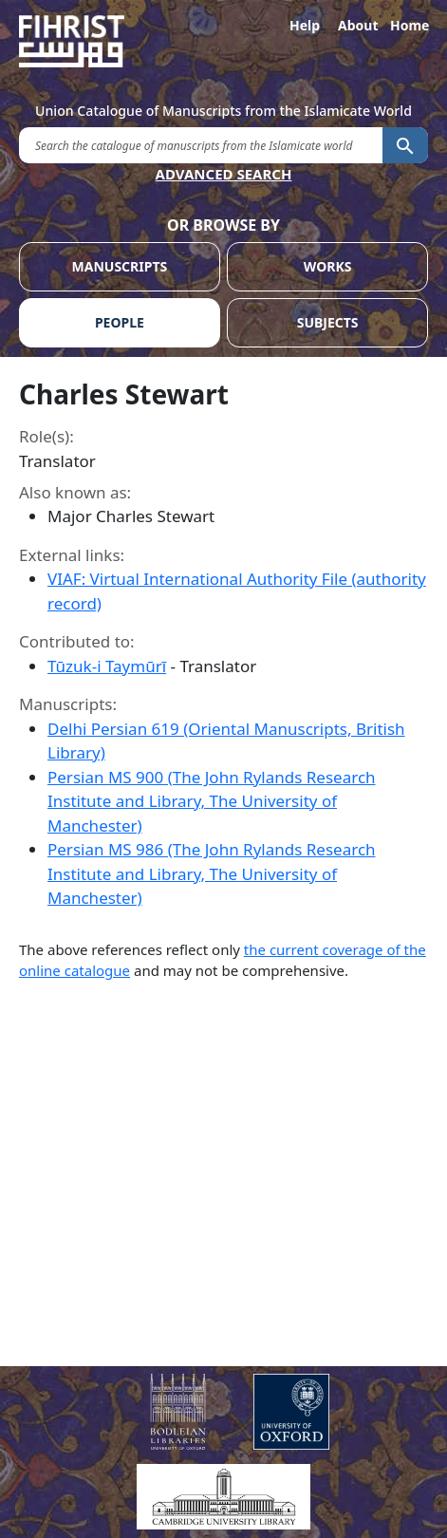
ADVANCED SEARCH (224, 173)
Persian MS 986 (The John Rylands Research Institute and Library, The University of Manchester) (211, 873)
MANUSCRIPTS (120, 266)
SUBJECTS (328, 322)
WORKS (328, 266)
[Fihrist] (223, 41)
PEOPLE (119, 322)
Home (409, 25)
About (357, 25)
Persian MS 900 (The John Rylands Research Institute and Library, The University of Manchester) (211, 801)
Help (304, 25)
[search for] (200, 144)
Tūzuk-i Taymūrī (106, 666)
